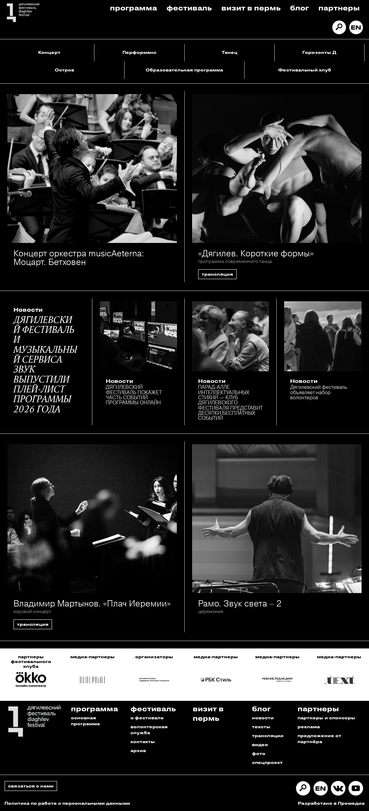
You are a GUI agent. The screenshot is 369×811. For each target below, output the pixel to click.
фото (258, 753)
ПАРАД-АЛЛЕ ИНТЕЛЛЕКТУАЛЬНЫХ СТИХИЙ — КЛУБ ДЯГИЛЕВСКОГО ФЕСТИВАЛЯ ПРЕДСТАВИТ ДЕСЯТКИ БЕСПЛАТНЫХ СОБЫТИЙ (230, 402)
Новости (28, 309)
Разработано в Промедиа (331, 803)
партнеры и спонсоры (326, 717)
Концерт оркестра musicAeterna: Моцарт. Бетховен (78, 257)
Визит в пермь (251, 8)
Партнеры (339, 8)
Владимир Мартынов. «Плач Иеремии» (92, 603)
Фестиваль (189, 8)
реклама (309, 726)
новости (263, 717)
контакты (142, 741)
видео (260, 744)
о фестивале (147, 717)
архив (138, 750)
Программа (133, 8)
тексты (261, 726)
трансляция (217, 274)
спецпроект (267, 762)
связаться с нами (31, 785)
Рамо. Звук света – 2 (239, 603)
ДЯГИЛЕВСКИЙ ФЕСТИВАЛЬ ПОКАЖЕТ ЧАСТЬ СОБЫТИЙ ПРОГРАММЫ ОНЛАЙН (134, 395)
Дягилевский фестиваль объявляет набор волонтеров (318, 392)
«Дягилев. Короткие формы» (256, 253)
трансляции (268, 735)
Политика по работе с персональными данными (67, 803)
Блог (299, 8)
